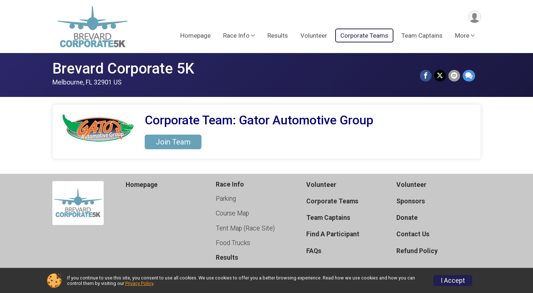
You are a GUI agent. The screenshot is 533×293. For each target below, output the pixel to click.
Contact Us (412, 234)
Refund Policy (417, 251)
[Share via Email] (454, 76)
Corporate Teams (364, 36)
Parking (226, 198)
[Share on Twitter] (441, 76)
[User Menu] (474, 17)
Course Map (232, 213)
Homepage (195, 36)
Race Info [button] (236, 36)
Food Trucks (233, 243)
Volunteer (313, 36)
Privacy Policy (139, 283)
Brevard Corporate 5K (123, 68)
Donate (407, 217)
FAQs (313, 251)
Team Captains (422, 36)
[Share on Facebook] (427, 76)
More (462, 36)
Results (277, 36)
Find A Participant (332, 234)
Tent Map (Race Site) (245, 228)
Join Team (173, 142)
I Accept (453, 280)
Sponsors (410, 201)
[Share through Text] (469, 76)
